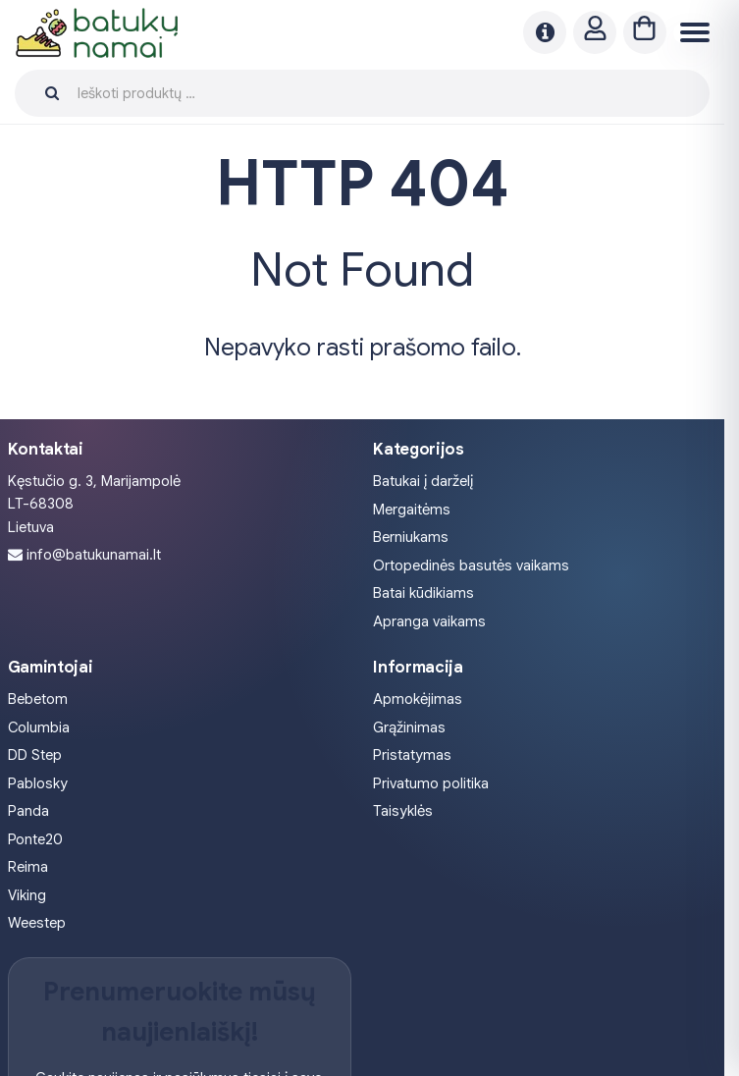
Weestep (37, 923)
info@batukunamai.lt (93, 555)
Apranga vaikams (429, 621)
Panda (28, 811)
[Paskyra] (594, 32)
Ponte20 (35, 839)
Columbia (39, 727)
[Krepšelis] (644, 32)
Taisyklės (403, 811)
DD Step (35, 755)
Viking (27, 895)
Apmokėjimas (417, 699)
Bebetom (38, 699)
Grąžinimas (409, 727)
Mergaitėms (411, 509)
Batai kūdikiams (423, 593)
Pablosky (38, 783)
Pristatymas (412, 755)
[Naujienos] (544, 32)
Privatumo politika (431, 783)
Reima (28, 867)
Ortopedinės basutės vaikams (471, 565)
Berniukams (411, 537)
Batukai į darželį (423, 481)
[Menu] (692, 33)
